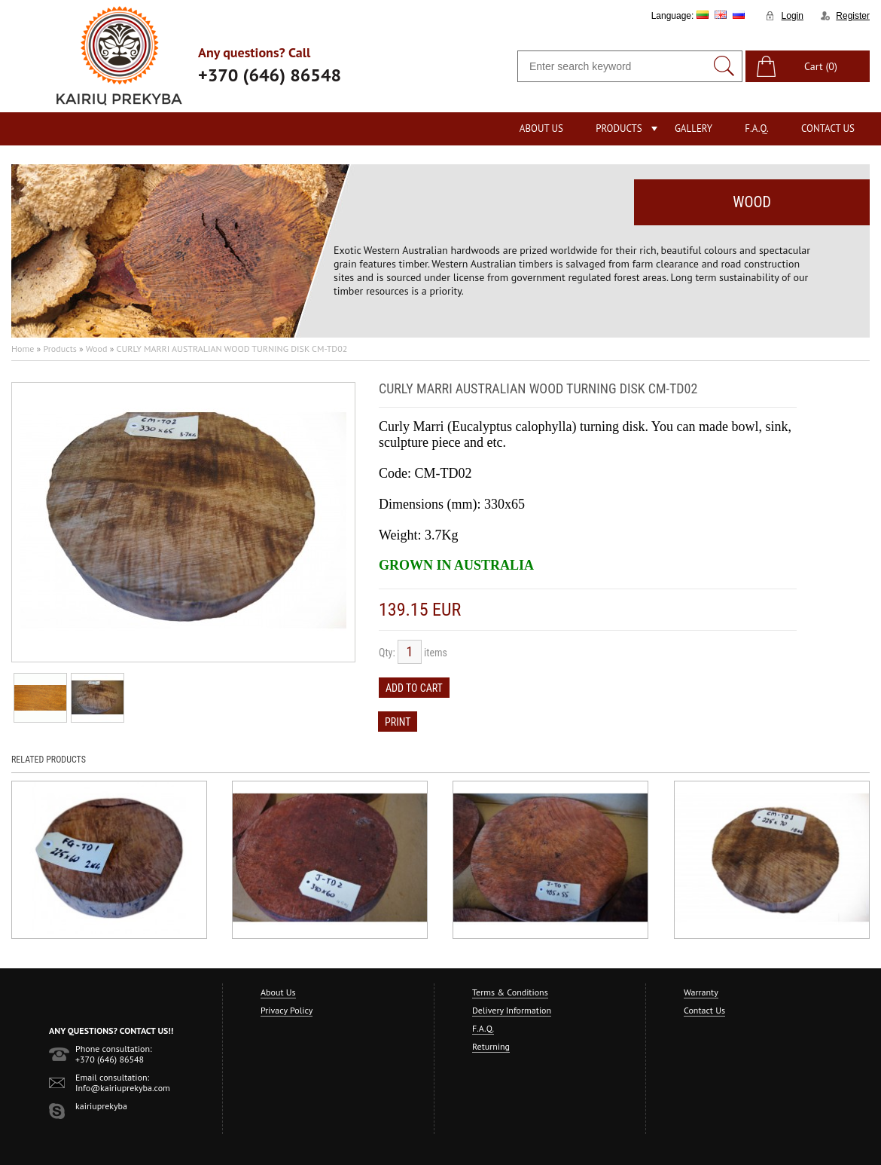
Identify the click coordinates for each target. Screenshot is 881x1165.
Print (397, 722)
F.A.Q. (757, 128)
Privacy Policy (286, 1010)
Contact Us (828, 128)
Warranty (701, 992)
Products (619, 128)
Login (792, 16)
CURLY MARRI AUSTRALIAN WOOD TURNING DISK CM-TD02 (232, 348)
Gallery (693, 128)
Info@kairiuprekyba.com (122, 1087)
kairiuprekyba (101, 1105)
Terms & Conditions (510, 992)
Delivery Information (511, 1010)
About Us (541, 128)
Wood (97, 348)
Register (853, 16)
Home (22, 348)
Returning (491, 1046)
